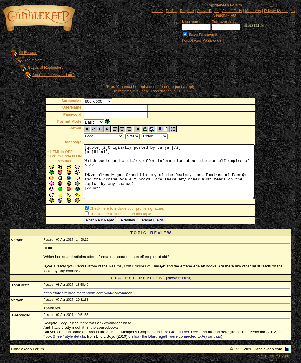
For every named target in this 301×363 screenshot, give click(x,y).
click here (141, 91)
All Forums (28, 52)
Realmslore (33, 60)
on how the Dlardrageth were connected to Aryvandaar (174, 337)
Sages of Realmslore (46, 67)
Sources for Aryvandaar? (53, 75)
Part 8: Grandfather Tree (177, 333)
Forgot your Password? (201, 40)
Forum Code (50, 156)
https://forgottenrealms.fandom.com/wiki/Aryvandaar (87, 294)
